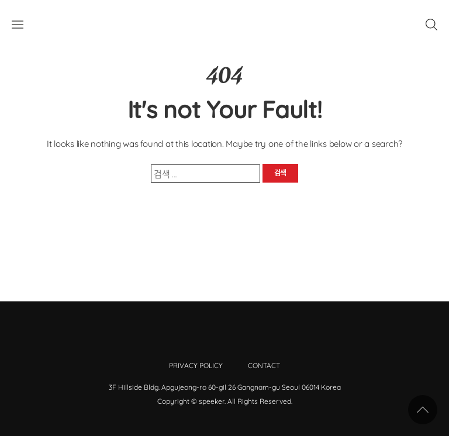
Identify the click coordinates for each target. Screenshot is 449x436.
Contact (264, 365)
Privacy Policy (196, 365)
